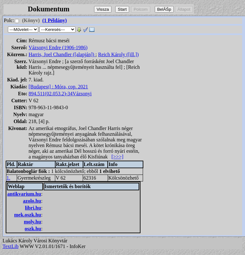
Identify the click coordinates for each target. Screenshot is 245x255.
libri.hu (33, 208)
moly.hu (32, 221)
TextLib (10, 246)
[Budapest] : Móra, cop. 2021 (58, 86)
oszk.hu (33, 228)
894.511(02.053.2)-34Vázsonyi (60, 93)
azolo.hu (32, 201)
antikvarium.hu (24, 194)
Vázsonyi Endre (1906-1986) (57, 47)
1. (8, 178)
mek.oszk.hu (27, 214)
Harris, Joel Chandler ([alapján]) (61, 54)
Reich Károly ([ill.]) (118, 54)
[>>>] (117, 156)
